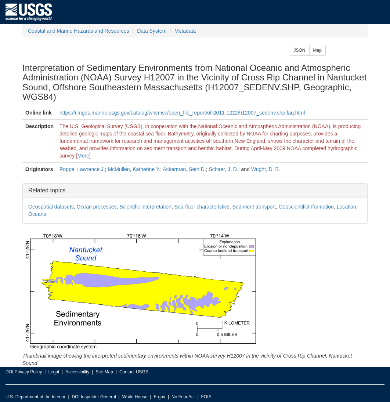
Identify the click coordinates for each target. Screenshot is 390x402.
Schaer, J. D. (223, 169)
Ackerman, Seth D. (184, 169)
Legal (53, 371)
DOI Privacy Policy (24, 371)
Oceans (37, 214)
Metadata (185, 31)
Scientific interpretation (145, 207)
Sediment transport (254, 207)
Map (317, 50)
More (83, 156)
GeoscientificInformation (306, 207)
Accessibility (77, 371)
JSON (300, 50)
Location (346, 207)
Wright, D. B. (265, 169)
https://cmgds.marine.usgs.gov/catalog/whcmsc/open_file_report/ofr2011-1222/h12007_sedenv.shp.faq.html (182, 113)
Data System (151, 31)
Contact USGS (133, 371)
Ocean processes (97, 207)
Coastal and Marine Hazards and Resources (78, 31)
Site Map (104, 371)
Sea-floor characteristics (202, 207)
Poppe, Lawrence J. (82, 169)
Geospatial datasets (51, 207)
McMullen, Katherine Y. (134, 169)
